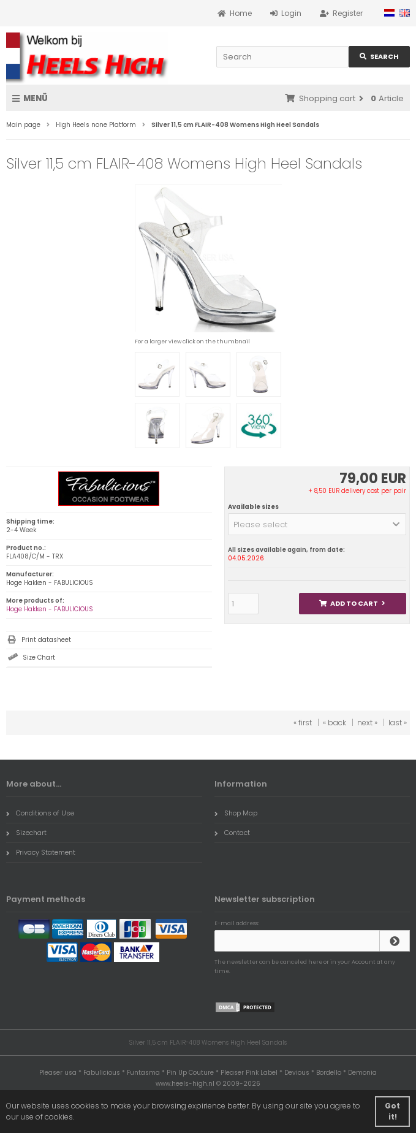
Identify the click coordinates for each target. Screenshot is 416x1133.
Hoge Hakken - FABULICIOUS (49, 609)
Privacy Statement (40, 852)
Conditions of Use (40, 813)
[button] (317, 524)
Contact (232, 832)
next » (367, 722)
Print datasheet (46, 639)
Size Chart (39, 657)
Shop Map (235, 813)
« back (334, 722)
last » (397, 722)
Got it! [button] (392, 1111)
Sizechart (26, 832)
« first (302, 722)
